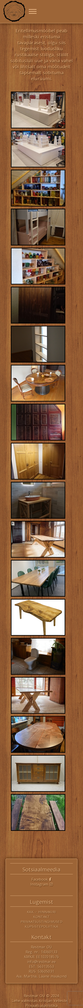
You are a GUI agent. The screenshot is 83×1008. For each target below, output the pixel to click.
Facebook (41, 879)
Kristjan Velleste (53, 1000)
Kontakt (41, 916)
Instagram (41, 884)
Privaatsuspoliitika (41, 1005)
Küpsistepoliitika (41, 926)
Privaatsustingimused (41, 921)
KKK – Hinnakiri (41, 912)
